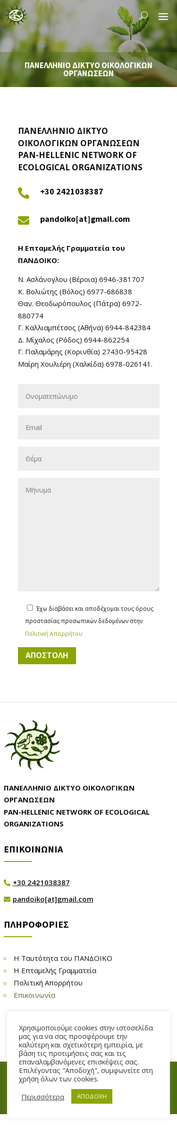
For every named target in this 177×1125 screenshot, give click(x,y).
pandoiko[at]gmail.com (85, 218)
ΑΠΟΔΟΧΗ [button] (92, 1096)
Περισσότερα (42, 1096)
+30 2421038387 (71, 191)
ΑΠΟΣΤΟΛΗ (46, 655)
